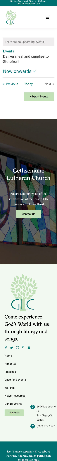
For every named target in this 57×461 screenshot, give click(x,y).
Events (8, 51)
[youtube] (29, 347)
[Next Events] (50, 84)
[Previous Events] (9, 84)
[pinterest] (23, 347)
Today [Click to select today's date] (28, 84)
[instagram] (17, 347)
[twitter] (11, 347)
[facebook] (6, 347)
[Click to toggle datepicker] (20, 71)
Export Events (39, 97)
